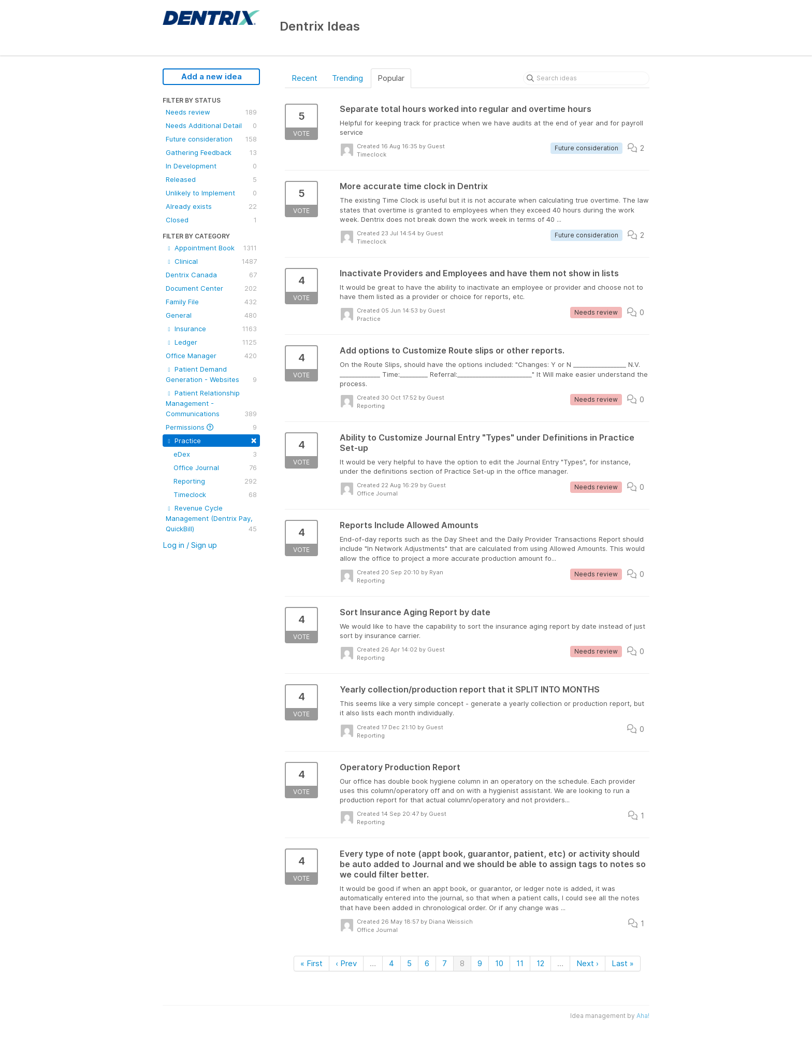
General (211, 315)
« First (311, 963)
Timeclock (215, 494)
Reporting (215, 481)
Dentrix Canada (211, 275)
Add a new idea (211, 76)
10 (499, 963)
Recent (304, 78)
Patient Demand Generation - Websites (211, 375)
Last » (623, 963)
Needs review (211, 112)
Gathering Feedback (211, 152)
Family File (211, 301)
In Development (211, 166)
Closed (211, 220)
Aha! (642, 1016)
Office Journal (215, 467)
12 (540, 963)
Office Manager (211, 355)
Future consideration (211, 139)
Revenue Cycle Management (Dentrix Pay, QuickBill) (211, 519)
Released (211, 179)
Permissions (211, 427)
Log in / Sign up (190, 545)
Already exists (211, 206)
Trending (347, 78)
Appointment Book (211, 248)
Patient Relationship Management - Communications (211, 404)
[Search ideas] (586, 78)
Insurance (211, 328)
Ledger (211, 342)
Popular (391, 78)
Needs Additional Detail (211, 125)
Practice (211, 439)
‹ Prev (346, 963)
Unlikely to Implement (211, 193)
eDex (215, 454)
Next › (587, 963)
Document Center (211, 288)
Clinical (211, 261)
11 (520, 963)
